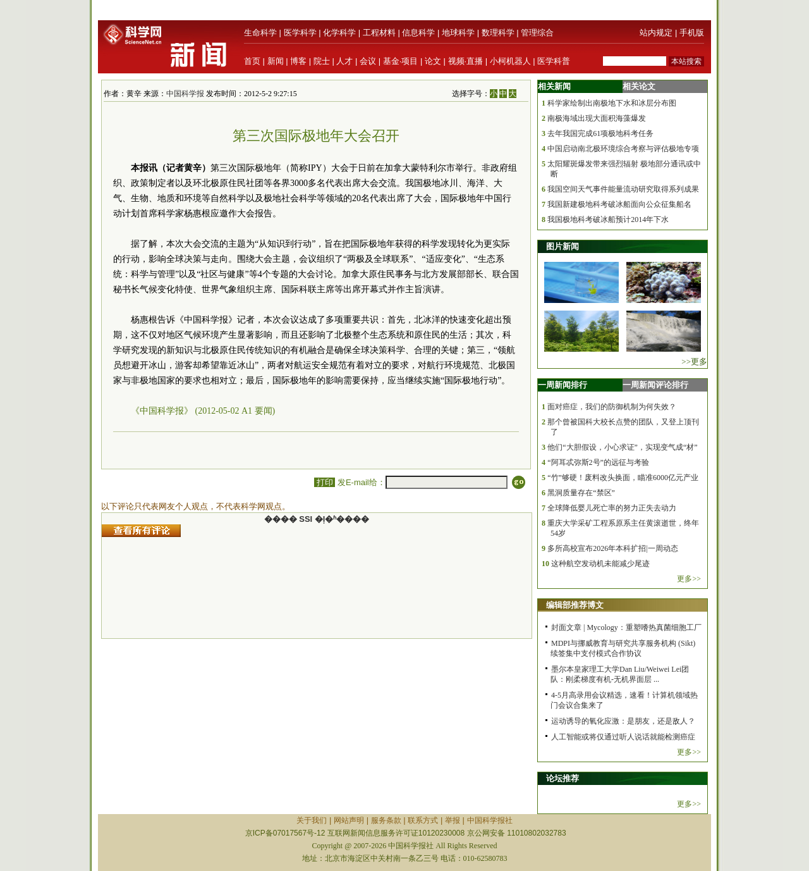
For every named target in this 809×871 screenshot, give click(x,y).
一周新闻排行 (562, 385)
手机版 (691, 32)
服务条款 (386, 820)
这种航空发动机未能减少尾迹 (600, 563)
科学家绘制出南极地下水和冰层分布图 (611, 103)
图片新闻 (562, 246)
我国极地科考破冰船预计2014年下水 (608, 219)
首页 (252, 61)
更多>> (689, 578)
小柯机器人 (510, 61)
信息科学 (418, 32)
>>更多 (694, 361)
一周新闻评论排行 (655, 385)
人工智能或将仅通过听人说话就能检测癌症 (623, 736)
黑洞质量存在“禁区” (581, 492)
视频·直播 (466, 61)
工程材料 (379, 32)
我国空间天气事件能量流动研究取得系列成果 (623, 189)
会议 (368, 61)
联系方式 (423, 820)
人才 (344, 61)
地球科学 (458, 32)
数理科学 (498, 32)
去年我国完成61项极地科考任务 (600, 133)
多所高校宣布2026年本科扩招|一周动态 (612, 548)
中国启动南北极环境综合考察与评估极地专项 (623, 148)
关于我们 (311, 820)
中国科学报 (185, 93)
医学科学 (300, 32)
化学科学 (339, 32)
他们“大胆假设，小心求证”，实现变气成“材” (622, 447)
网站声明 (349, 820)
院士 (321, 61)
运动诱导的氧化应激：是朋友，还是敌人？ (623, 721)
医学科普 (553, 61)
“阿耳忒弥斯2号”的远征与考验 (598, 462)
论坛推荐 (562, 778)
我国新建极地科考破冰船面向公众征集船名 (619, 204)
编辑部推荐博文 (575, 605)
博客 (298, 61)
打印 (324, 482)
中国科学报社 (490, 820)
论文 (433, 61)
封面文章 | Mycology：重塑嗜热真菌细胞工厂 (626, 627)
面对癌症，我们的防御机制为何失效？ (611, 406)
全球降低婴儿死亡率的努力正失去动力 (611, 507)
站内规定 (656, 32)
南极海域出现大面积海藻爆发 (596, 118)
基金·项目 (400, 61)
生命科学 (260, 32)
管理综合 (537, 32)
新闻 (275, 61)
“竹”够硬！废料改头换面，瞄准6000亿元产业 (622, 477)
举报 (452, 820)
